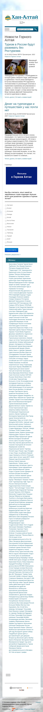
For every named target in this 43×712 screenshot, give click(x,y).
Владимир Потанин (27, 516)
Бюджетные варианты (17, 549)
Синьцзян (27, 441)
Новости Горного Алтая (13, 56)
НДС (25, 482)
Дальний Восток (27, 443)
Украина (12, 535)
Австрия (9, 205)
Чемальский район (15, 309)
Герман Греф (27, 574)
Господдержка (14, 354)
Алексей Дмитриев (20, 293)
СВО (10, 387)
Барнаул (23, 295)
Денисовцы (24, 597)
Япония (8, 242)
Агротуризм (19, 445)
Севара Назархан (15, 299)
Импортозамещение (16, 282)
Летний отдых (14, 451)
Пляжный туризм (15, 547)
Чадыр (26, 358)
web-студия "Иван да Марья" (23, 709)
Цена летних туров (20, 457)
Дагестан (30, 580)
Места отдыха (14, 553)
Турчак (30, 644)
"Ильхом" (25, 428)
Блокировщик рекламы (17, 619)
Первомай (12, 506)
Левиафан (20, 527)
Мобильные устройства (17, 508)
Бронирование (25, 504)
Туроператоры (18, 482)
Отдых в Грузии (14, 471)
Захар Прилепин (15, 627)
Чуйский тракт (28, 422)
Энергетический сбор (16, 291)
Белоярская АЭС (26, 303)
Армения (12, 490)
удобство (22, 586)
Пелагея (26, 480)
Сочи (22, 399)
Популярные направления (18, 580)
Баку (17, 490)
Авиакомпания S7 (22, 531)
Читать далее (9, 97)
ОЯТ (18, 303)
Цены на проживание (23, 556)
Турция (8, 236)
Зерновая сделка (15, 330)
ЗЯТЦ (17, 305)
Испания (9, 211)
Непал (8, 227)
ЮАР (7, 239)
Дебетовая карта (19, 584)
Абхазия (12, 551)
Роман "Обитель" (27, 627)
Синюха (18, 475)
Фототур (16, 582)
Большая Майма (15, 605)
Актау (17, 551)
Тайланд (9, 233)
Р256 (18, 430)
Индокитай (23, 490)
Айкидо (31, 428)
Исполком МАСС (24, 459)
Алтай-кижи (13, 379)
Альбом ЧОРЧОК (25, 375)
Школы (27, 621)
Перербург (24, 558)
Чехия (28, 434)
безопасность (14, 588)
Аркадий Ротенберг (16, 564)
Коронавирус (13, 467)
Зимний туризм (26, 475)
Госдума (19, 494)
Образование (20, 621)
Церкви (11, 623)
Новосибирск (28, 399)
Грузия (29, 533)
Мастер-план (25, 605)
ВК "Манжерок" (17, 574)
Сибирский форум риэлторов (19, 646)
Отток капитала (27, 387)
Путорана (12, 268)
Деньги (28, 385)
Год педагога (19, 623)
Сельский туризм (25, 354)
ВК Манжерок (19, 321)
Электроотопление (20, 484)
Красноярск (13, 264)
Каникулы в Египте (20, 455)
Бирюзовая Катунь (15, 562)
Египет (8, 208)
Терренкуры (13, 420)
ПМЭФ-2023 (13, 560)
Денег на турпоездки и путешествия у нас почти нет (21, 107)
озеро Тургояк (24, 582)
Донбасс (21, 389)
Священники (20, 625)
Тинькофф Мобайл (22, 617)
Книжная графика (23, 297)
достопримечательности (17, 650)
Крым (31, 264)
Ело (27, 539)
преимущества (14, 586)
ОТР (21, 360)
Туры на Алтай (23, 420)
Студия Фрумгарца (15, 428)
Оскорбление (14, 601)
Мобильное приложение (17, 629)
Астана (23, 272)
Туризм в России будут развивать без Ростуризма (20, 47)
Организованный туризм (21, 469)
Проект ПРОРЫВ (25, 305)
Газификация (13, 323)
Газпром (20, 264)
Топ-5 (26, 525)
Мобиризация (25, 274)
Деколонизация (26, 541)
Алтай (26, 321)
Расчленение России (16, 543)
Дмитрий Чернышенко (17, 301)
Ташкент (30, 293)
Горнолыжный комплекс (21, 477)
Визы (16, 397)
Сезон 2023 (30, 488)
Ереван (11, 274)
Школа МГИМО (19, 566)
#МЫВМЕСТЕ (27, 367)
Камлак (18, 648)
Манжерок (12, 648)
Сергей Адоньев (19, 461)
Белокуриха (13, 416)
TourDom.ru (13, 498)
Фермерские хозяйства (17, 447)
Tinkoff (27, 584)
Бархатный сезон (15, 272)
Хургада (31, 282)
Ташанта (22, 434)
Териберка (27, 527)
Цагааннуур (29, 432)
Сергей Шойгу (14, 512)
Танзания (9, 230)
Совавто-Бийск (25, 430)
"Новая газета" (23, 463)
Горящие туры (25, 284)
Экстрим (27, 578)
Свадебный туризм (15, 634)
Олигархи (20, 276)
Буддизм (12, 510)
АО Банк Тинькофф (16, 615)
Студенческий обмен (16, 525)
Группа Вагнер (28, 570)
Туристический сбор (26, 551)
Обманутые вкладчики (22, 496)
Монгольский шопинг (16, 424)
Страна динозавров (16, 570)
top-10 (18, 514)
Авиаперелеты (27, 270)
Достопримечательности (17, 539)
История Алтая (16, 537)
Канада (8, 214)
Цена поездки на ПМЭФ (26, 560)
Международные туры (16, 523)
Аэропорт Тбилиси (21, 535)
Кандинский (20, 268)
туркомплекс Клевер (16, 342)
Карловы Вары (14, 436)
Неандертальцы (15, 597)
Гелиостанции (26, 486)
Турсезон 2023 (19, 492)
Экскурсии (17, 541)
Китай (8, 217)
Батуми (18, 473)
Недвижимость (23, 644)
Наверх (38, 702)
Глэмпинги (13, 578)
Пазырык (29, 494)
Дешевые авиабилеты (17, 334)
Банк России (13, 389)
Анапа (27, 549)
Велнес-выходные (15, 438)
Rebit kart (29, 508)
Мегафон (29, 650)
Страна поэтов (28, 360)
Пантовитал (19, 391)
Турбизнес (13, 266)
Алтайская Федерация (25, 545)
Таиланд (30, 490)
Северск (12, 305)
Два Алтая (13, 401)
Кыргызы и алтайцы (24, 383)
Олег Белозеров (24, 371)
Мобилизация (17, 387)
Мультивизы (28, 498)
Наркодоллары (14, 465)
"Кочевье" (12, 430)
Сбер (11, 477)
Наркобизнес (13, 463)
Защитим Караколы (26, 307)
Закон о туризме (19, 350)
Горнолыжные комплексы (18, 338)
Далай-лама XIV (21, 510)
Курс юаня (17, 280)
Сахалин (12, 445)
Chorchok (16, 375)
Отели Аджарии (25, 471)
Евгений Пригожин (15, 572)
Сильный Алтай (19, 317)
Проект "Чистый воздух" (17, 488)
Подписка (27, 332)
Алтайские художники (23, 426)
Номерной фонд (15, 558)
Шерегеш (12, 410)
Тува (28, 510)
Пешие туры (23, 451)
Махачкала (21, 401)
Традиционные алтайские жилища (21, 356)
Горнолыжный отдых (21, 408)
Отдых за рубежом (20, 453)
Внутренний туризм (16, 346)
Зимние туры (22, 336)
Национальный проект (17, 449)
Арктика (19, 443)
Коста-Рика (10, 221)
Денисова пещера (26, 595)
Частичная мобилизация (17, 286)
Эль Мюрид (20, 266)
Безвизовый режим (20, 404)
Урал (11, 582)
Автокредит (19, 609)
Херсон (24, 330)
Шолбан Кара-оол (25, 352)
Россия (27, 625)
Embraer (12, 533)
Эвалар (12, 496)
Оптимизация (14, 412)
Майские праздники (26, 502)
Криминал (20, 578)
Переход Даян (14, 434)
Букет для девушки (22, 636)
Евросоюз (20, 328)
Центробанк (18, 278)
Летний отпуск (26, 547)
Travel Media (19, 332)
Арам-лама (23, 512)
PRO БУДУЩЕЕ (14, 295)
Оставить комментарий (23, 97)
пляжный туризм (27, 576)
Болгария (20, 498)
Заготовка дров (14, 326)
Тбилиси (17, 274)
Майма (31, 597)
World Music (24, 373)
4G (10, 652)
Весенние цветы (23, 638)
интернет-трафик (20, 652)
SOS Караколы (28, 313)
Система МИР (21, 506)
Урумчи (22, 432)
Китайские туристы (26, 465)
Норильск (28, 266)
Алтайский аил (14, 360)
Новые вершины (27, 562)
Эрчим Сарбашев (21, 414)
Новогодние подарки (16, 395)
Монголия (9, 224)
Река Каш (12, 443)
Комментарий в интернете (18, 599)
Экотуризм (25, 640)
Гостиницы (20, 289)
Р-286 (32, 578)
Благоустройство (20, 418)
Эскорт (30, 558)
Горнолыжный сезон (27, 340)
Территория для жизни (17, 369)
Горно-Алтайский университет (19, 519)
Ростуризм (25, 299)
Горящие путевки (19, 568)
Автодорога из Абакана (23, 344)
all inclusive (27, 445)
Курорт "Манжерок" (16, 480)
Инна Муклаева (14, 373)
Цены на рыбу (19, 441)
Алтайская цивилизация (17, 385)
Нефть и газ (28, 328)
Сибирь (30, 631)
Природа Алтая (14, 307)
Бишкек (29, 272)
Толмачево (13, 529)
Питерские (17, 640)
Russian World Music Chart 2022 (20, 377)
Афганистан (22, 397)
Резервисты (13, 276)
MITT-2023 (30, 457)
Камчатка (24, 410)
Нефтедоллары (26, 280)
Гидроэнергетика (15, 486)
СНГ (20, 270)
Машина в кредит (19, 611)
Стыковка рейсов (21, 533)
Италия (11, 492)
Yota (13, 652)
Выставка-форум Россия (25, 603)
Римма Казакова (15, 362)
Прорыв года (13, 459)
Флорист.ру (13, 638)
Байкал (18, 410)
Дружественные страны (17, 406)
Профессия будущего (24, 613)
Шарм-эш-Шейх (14, 284)
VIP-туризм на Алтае (16, 315)
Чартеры (28, 449)
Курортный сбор (23, 416)
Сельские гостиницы (16, 358)
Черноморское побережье (18, 500)
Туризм (26, 264)
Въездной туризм (21, 631)
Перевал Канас (14, 432)
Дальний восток (14, 504)
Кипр (24, 494)
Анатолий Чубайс (15, 576)
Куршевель (13, 607)
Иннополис (22, 319)
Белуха (11, 461)
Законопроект (24, 553)
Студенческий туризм (16, 521)
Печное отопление (24, 323)
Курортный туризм (25, 436)
